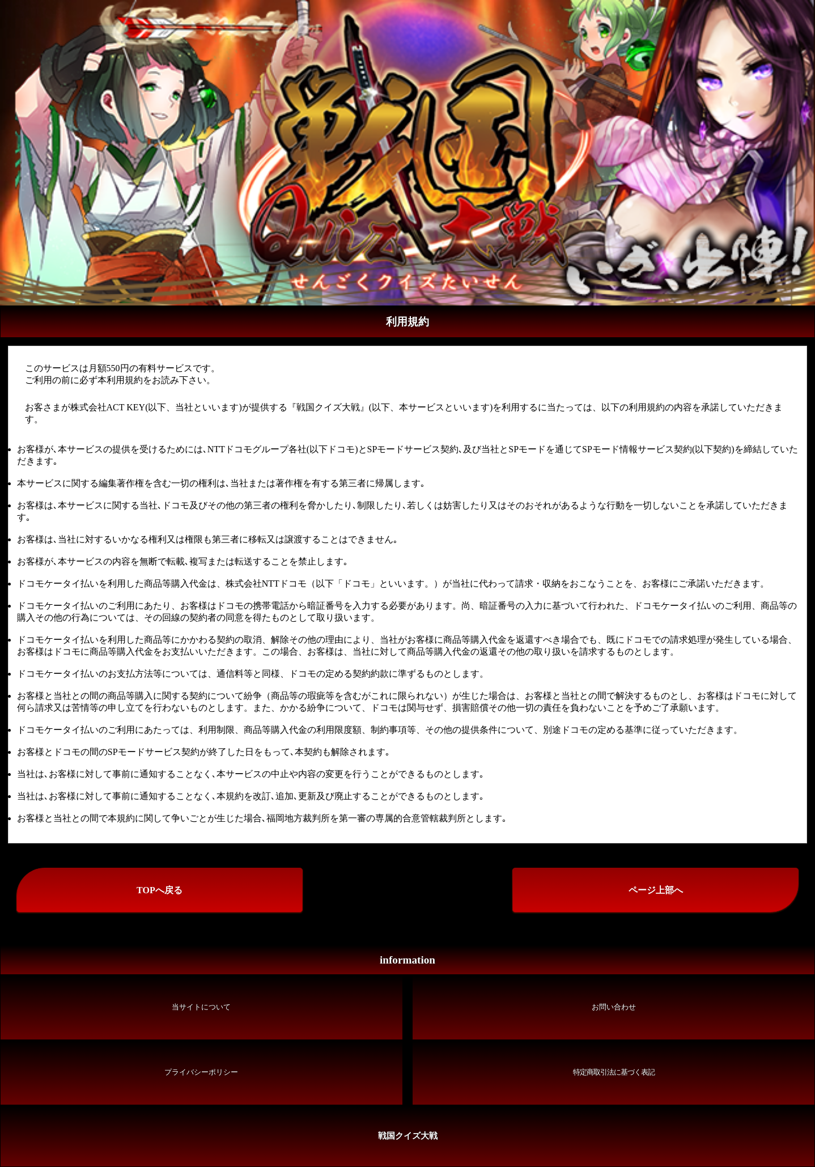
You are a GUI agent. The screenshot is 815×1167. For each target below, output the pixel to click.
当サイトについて (201, 1007)
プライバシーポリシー (201, 1072)
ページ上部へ (656, 890)
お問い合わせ (614, 1007)
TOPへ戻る (159, 890)
